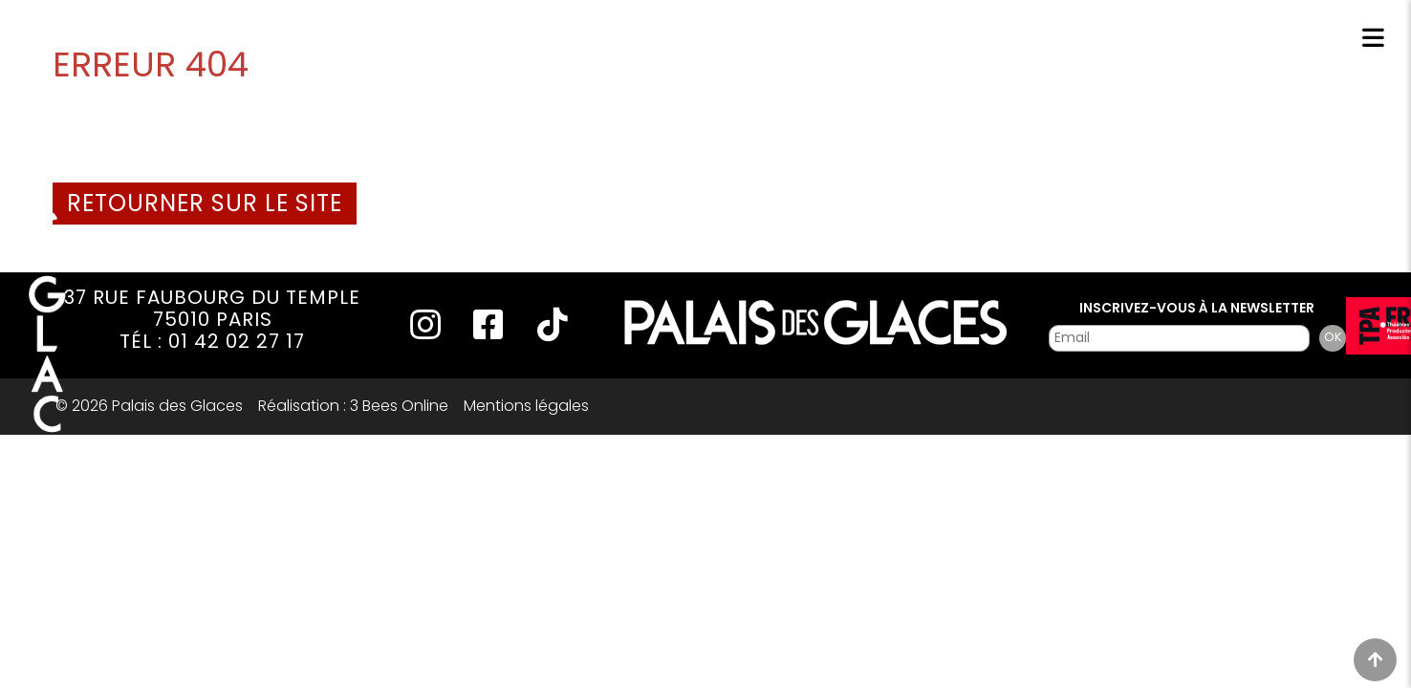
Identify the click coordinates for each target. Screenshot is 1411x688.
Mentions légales (526, 406)
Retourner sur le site (204, 203)
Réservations (1174, 41)
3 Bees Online (399, 406)
